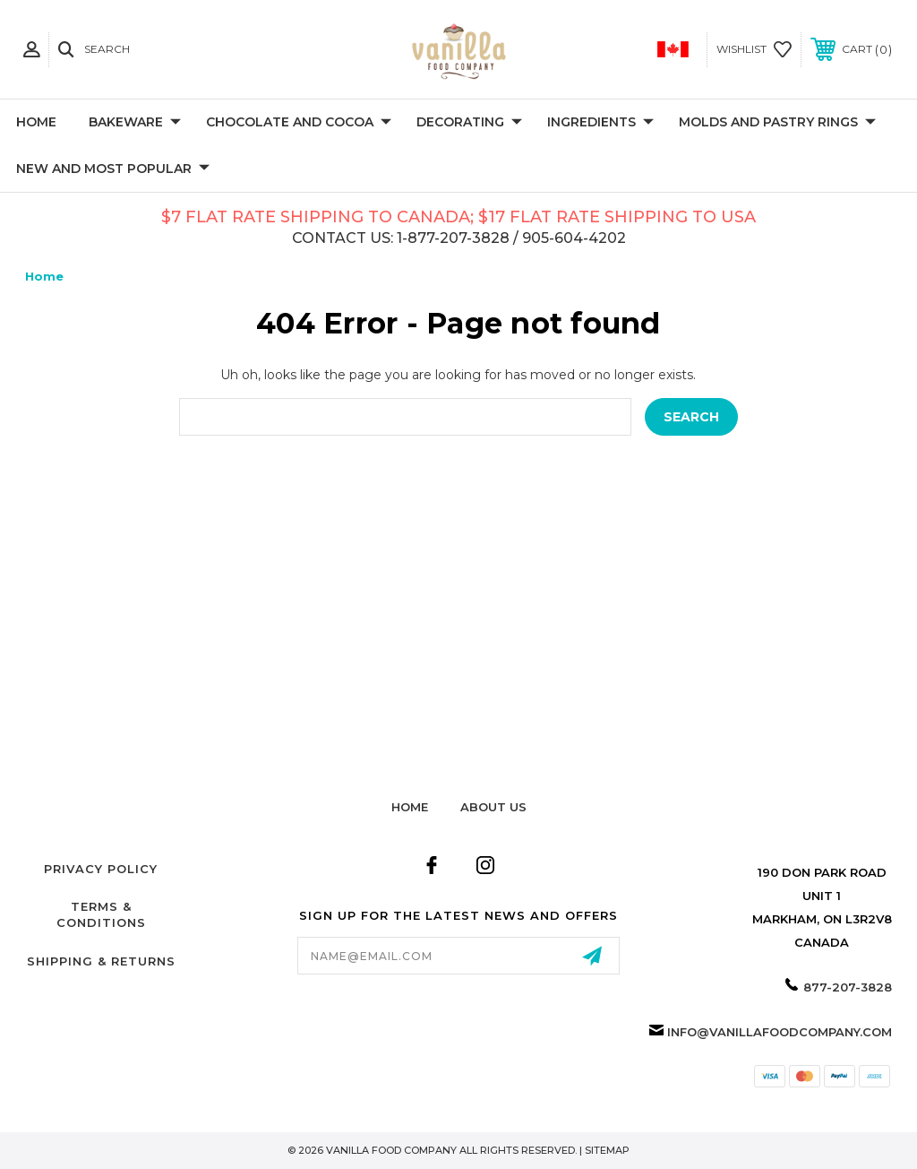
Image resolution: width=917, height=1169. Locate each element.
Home (36, 122)
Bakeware (135, 123)
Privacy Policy (101, 869)
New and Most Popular (113, 169)
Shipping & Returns (101, 961)
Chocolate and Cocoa (298, 123)
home (409, 807)
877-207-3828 (847, 987)
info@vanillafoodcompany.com (779, 1032)
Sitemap (607, 1150)
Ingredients (600, 123)
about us (493, 807)
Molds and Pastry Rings (777, 123)
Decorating (469, 123)
